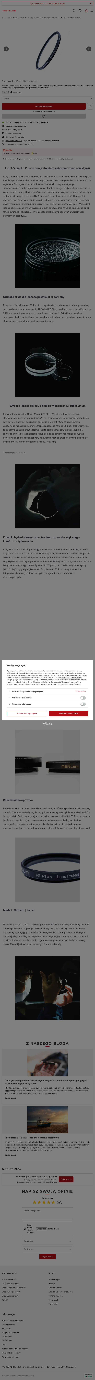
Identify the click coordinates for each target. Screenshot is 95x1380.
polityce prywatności (73, 675)
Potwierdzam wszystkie (68, 713)
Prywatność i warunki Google (71, 677)
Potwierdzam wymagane (27, 713)
